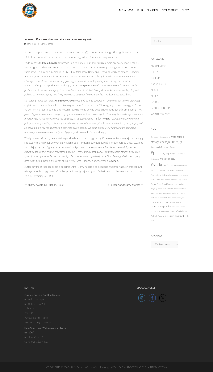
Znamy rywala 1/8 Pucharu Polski (46, 184)
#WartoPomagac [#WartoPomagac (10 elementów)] (182, 165)
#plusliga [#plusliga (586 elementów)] (159, 152)
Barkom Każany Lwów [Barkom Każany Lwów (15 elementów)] (180, 175)
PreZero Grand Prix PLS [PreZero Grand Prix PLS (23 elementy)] (161, 202)
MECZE (155, 90)
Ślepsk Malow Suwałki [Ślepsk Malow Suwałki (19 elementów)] (172, 216)
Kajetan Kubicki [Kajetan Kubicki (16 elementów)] (180, 188)
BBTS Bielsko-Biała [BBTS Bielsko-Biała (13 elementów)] (157, 180)
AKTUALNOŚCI (126, 10)
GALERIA (155, 78)
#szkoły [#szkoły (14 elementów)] (173, 165)
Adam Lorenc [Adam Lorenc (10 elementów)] (155, 171)
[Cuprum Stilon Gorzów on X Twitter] (162, 298)
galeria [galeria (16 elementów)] (158, 188)
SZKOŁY (155, 102)
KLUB (140, 10)
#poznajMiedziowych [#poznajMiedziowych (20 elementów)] (176, 153)
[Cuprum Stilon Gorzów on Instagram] (141, 298)
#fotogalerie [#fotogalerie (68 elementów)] (158, 142)
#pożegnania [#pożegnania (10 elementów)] (155, 159)
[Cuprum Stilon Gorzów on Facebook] (152, 298)
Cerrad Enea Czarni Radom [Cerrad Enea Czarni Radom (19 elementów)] (162, 184)
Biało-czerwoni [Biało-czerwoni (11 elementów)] (183, 180)
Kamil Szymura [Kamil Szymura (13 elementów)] (156, 193)
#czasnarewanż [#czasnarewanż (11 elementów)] (165, 137)
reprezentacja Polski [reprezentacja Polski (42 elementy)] (161, 206)
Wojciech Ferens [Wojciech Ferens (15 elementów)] (156, 216)
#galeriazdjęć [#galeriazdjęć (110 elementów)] (174, 142)
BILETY (185, 10)
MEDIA (154, 96)
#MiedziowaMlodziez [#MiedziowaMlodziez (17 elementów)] (168, 147)
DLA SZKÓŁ (152, 10)
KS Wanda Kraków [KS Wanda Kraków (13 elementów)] (169, 193)
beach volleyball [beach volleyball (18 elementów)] (171, 179)
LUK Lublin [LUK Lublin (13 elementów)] (180, 193)
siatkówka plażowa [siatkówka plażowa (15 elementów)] (178, 207)
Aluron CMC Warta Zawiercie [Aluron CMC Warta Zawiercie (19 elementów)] (171, 170)
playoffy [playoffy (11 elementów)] (181, 198)
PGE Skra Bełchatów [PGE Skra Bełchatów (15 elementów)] (171, 198)
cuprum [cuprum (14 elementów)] (177, 184)
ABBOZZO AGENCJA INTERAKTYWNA (147, 367)
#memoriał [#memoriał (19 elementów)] (155, 147)
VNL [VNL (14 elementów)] (186, 211)
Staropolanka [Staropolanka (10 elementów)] (163, 211)
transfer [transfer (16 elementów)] (171, 211)
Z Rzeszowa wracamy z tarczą (124, 184)
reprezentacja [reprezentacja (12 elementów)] (176, 202)
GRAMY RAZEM (159, 84)
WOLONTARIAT (170, 10)
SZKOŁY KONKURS (161, 108)
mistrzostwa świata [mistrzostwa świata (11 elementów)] (157, 198)
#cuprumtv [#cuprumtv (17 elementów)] (155, 137)
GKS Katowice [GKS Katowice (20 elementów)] (167, 188)
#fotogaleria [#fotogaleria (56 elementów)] (177, 136)
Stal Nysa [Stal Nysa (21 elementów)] (154, 211)
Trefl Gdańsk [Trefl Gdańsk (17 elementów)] (179, 211)
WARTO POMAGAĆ (160, 114)
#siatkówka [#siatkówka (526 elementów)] (161, 164)
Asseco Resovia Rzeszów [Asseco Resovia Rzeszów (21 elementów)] (161, 175)
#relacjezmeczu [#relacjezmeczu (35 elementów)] (167, 158)
